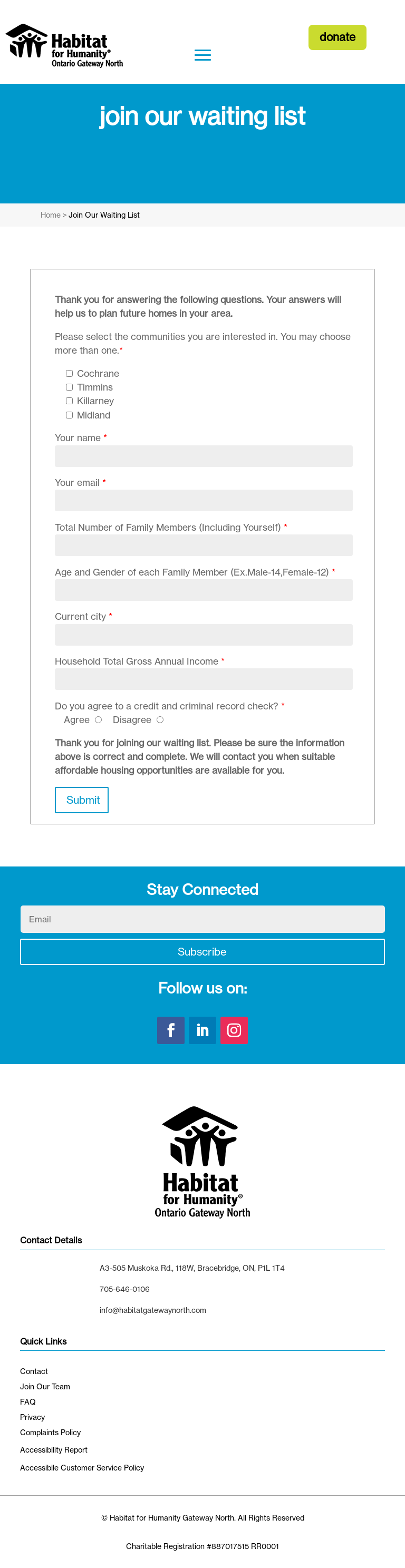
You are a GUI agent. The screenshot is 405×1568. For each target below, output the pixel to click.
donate (337, 37)
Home (51, 214)
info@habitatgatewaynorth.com (153, 1310)
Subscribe (202, 951)
